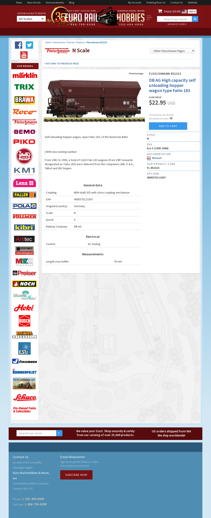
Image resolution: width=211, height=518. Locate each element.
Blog (71, 2)
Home (48, 42)
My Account (134, 2)
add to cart (168, 126)
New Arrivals (34, 2)
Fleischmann (59, 42)
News (19, 2)
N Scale (70, 42)
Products (80, 42)
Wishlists (192, 2)
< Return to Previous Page (61, 63)
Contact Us (176, 2)
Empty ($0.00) (172, 11)
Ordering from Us (155, 2)
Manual (154, 158)
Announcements (55, 2)
